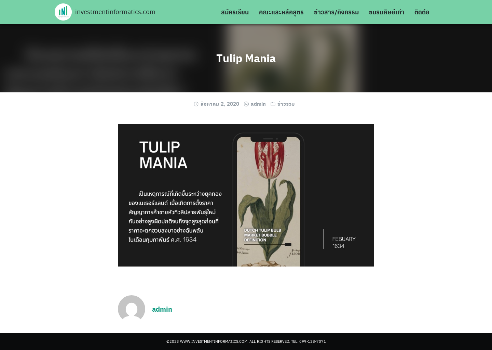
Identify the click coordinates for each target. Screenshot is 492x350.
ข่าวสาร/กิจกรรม (336, 11)
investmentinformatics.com (115, 12)
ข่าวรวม (286, 103)
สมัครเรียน (235, 11)
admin (258, 103)
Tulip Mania (246, 58)
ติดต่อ (421, 11)
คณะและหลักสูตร (281, 11)
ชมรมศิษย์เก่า (386, 11)
